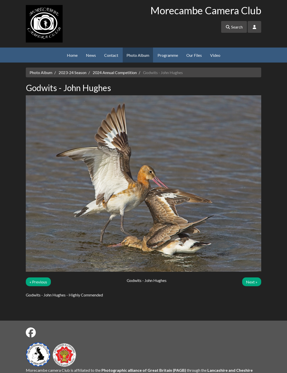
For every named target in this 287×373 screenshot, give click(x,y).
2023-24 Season (72, 72)
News (91, 55)
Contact (111, 55)
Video (215, 55)
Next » (251, 281)
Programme (168, 55)
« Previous (38, 281)
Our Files (194, 55)
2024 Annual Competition (115, 72)
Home (72, 55)
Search (234, 27)
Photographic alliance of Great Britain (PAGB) (143, 370)
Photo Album (137, 55)
